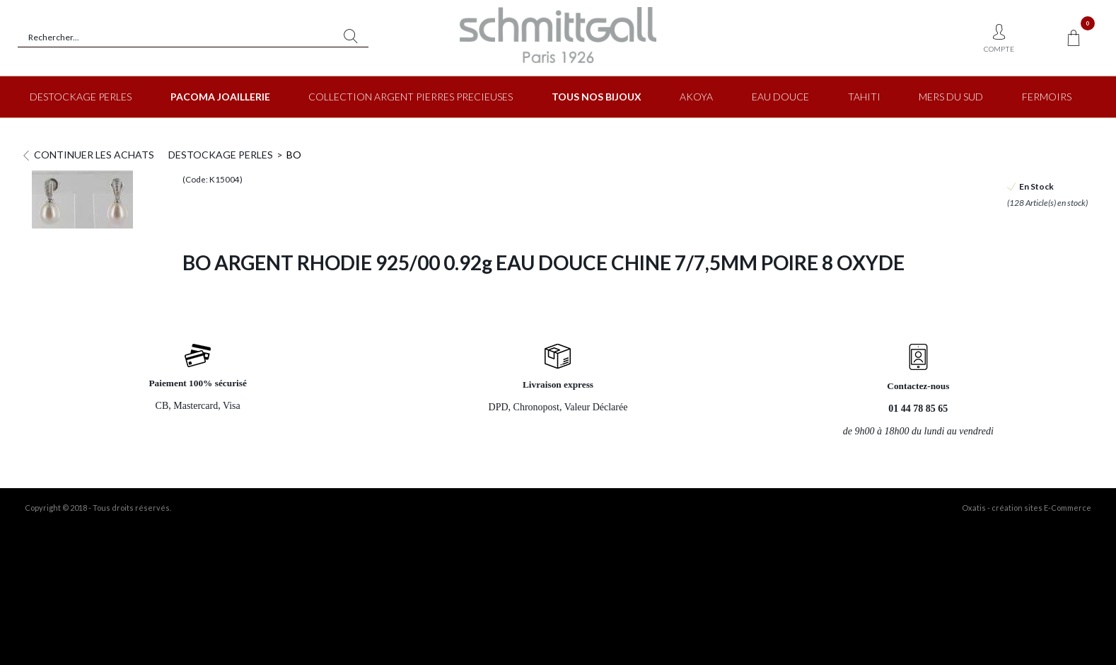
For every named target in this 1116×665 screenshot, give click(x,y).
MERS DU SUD (951, 97)
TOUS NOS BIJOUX (596, 97)
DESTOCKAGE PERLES (81, 97)
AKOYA (696, 97)
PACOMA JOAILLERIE (220, 97)
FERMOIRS (1046, 97)
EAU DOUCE (780, 97)
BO (293, 155)
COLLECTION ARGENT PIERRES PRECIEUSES (410, 97)
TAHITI (864, 97)
